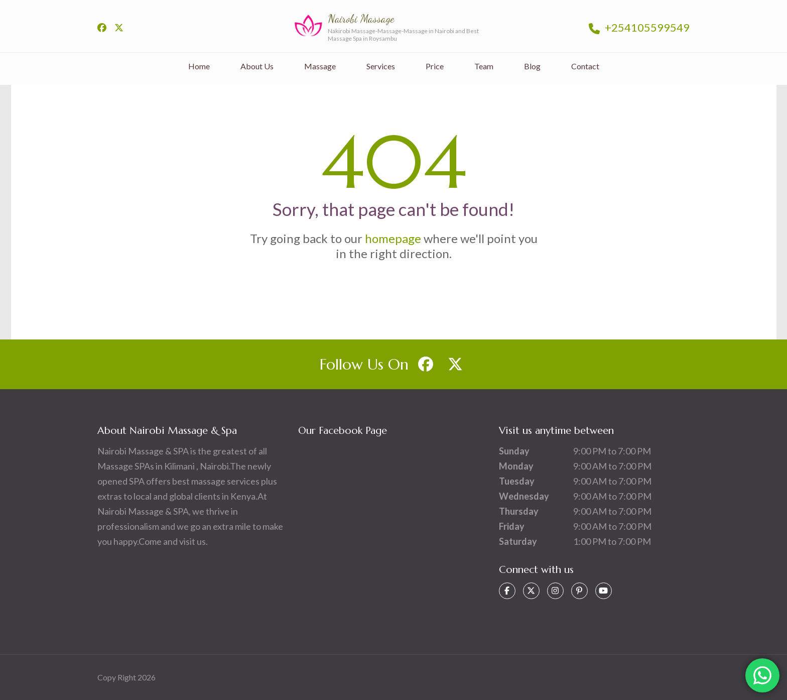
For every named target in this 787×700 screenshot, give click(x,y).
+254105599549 (639, 27)
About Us (257, 66)
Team (483, 66)
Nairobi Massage (361, 18)
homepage (393, 238)
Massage (320, 66)
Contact (585, 66)
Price (435, 66)
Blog (532, 66)
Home (199, 66)
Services (380, 66)
